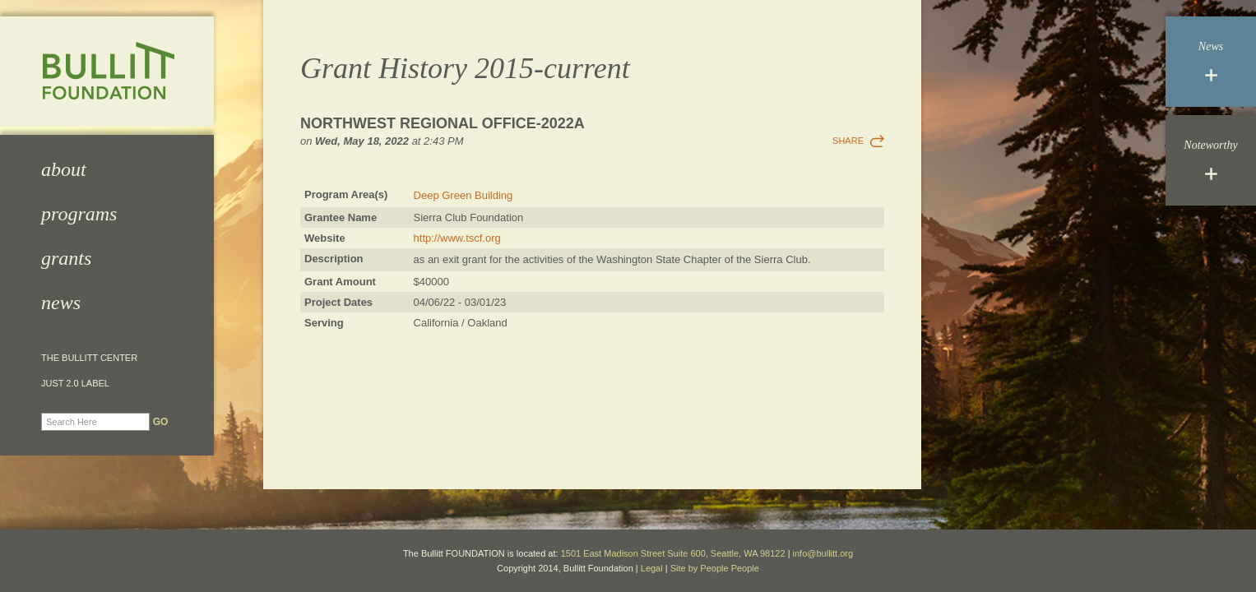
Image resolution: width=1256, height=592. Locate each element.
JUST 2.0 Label (75, 383)
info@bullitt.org (823, 553)
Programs (79, 214)
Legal (652, 568)
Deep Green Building (463, 195)
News (61, 302)
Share (848, 141)
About (63, 169)
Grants (66, 258)
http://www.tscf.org (457, 238)
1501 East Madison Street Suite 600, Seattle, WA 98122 (673, 553)
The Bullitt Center (89, 358)
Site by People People (714, 568)
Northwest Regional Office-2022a (442, 123)
